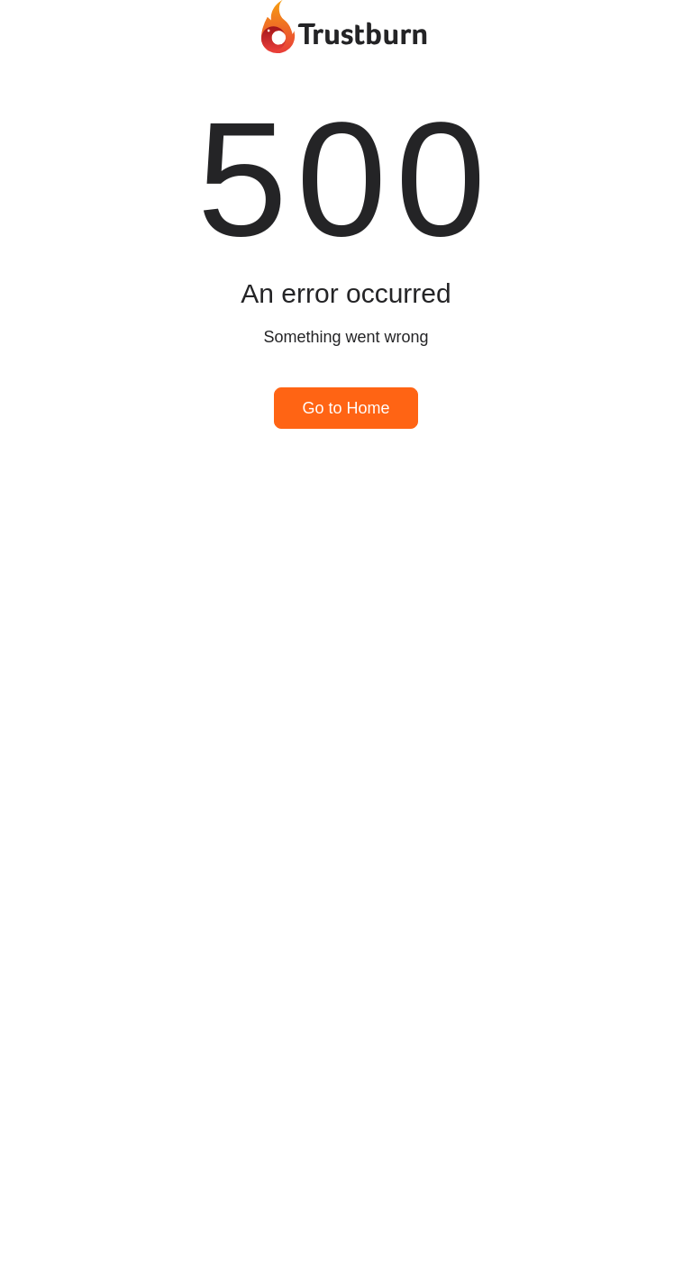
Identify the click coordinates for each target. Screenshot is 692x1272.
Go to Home (345, 408)
